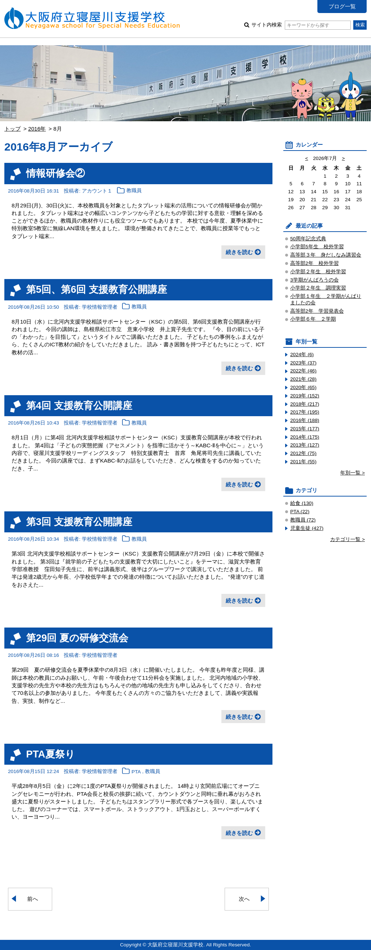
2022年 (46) (303, 370)
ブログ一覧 (342, 6)
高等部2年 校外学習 (314, 263)
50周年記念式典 (308, 238)
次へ (244, 899)
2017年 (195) (304, 412)
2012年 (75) (303, 453)
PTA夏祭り (50, 754)
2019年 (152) (304, 395)
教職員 (134, 191)
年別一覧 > (352, 473)
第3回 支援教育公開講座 (79, 521)
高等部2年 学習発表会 (317, 311)
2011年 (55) (303, 461)
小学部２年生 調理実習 (318, 288)
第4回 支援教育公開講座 (79, 405)
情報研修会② (55, 173)
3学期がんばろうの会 (314, 280)
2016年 (37, 129)
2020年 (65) (303, 387)
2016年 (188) (304, 420)
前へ (32, 899)
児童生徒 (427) (307, 528)
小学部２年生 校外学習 (318, 271)
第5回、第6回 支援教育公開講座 (96, 289)
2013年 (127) (304, 445)
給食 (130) (301, 503)
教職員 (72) (303, 520)
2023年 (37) (303, 363)
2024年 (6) (302, 354)
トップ (12, 129)
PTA (136, 771)
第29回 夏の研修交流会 (77, 637)
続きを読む (239, 252)
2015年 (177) (304, 428)
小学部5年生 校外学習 (317, 246)
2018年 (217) (304, 404)
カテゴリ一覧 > (347, 539)
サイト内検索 (301, 25)
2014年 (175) (304, 437)
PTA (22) (299, 511)
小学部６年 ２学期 (313, 319)
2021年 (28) (303, 379)
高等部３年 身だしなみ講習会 (325, 255)
